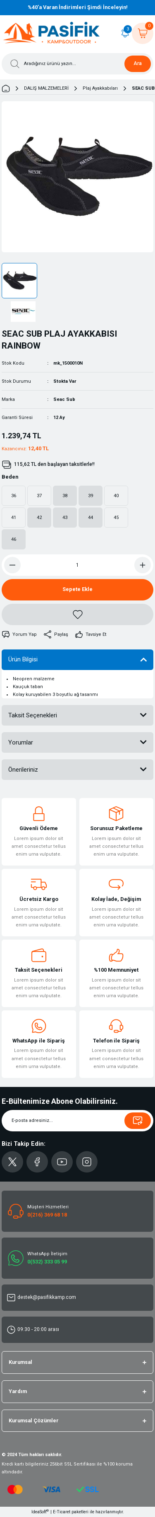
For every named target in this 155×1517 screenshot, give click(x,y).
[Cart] (142, 33)
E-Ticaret (61, 1512)
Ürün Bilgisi (23, 659)
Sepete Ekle (77, 589)
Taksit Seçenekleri (32, 715)
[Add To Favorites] (77, 614)
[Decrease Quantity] (12, 565)
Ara (138, 63)
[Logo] (52, 33)
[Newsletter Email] (77, 1120)
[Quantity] (77, 565)
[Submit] (137, 1120)
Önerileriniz (23, 769)
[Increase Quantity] (142, 565)
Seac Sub (64, 399)
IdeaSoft (40, 1511)
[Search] (77, 63)
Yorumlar (20, 742)
